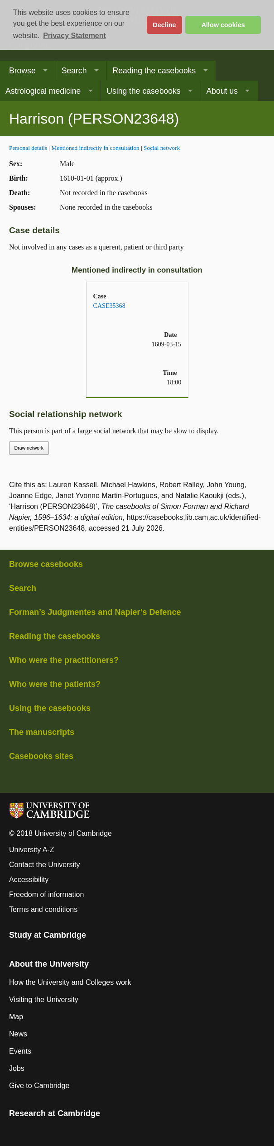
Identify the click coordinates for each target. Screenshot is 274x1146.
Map (16, 1017)
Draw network (28, 448)
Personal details (28, 147)
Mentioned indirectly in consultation (95, 147)
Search (74, 70)
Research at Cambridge (54, 1113)
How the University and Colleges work (70, 982)
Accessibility (28, 879)
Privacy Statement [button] (74, 35)
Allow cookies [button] (223, 25)
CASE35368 (109, 305)
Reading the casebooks (154, 70)
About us (222, 91)
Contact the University (44, 864)
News (18, 1034)
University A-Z (31, 850)
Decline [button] (164, 25)
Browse (22, 70)
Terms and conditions (43, 909)
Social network (162, 147)
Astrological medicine (43, 91)
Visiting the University (43, 999)
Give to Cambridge (39, 1085)
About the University (49, 964)
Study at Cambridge (47, 935)
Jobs (16, 1068)
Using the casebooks (143, 91)
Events (20, 1051)
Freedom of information (46, 894)
